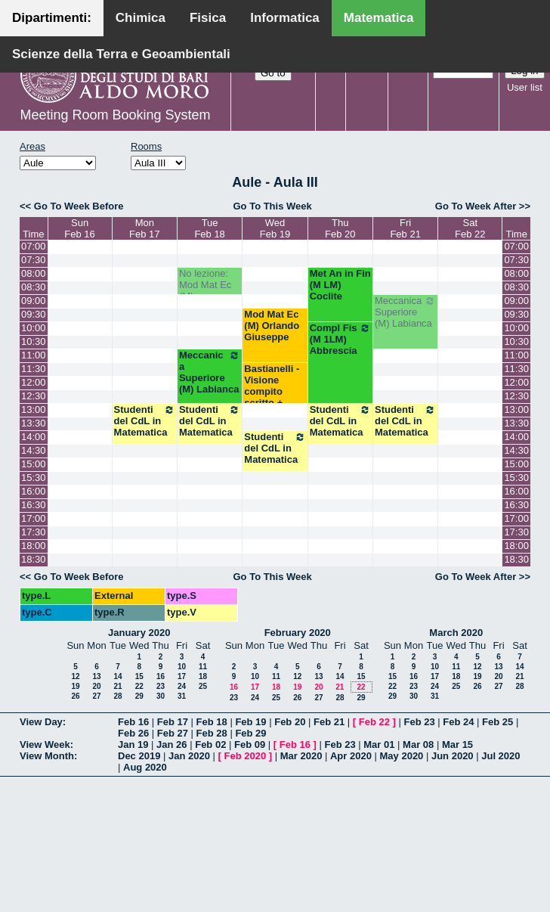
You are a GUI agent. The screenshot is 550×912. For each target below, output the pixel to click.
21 (117, 686)
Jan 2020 (189, 756)
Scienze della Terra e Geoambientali (121, 54)
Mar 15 (457, 744)
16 (160, 676)
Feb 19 (250, 721)
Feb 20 (289, 721)
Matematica (379, 18)
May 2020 (402, 756)
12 (75, 676)
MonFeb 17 (144, 228)
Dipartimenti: (51, 18)
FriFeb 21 (405, 228)
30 (160, 696)
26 (75, 696)
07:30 (33, 259)
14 (117, 676)
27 (96, 696)
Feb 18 (211, 721)
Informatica (285, 18)
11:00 (33, 355)
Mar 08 (418, 744)
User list (524, 87)
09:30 (33, 314)
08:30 (33, 287)
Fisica (208, 18)
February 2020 (297, 632)
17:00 (33, 518)
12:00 (33, 382)
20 (96, 686)
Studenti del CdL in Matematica (144, 421)
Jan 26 (171, 744)
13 (96, 676)
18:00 (33, 545)
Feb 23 (418, 721)
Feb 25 (497, 721)
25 (203, 686)
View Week (45, 744)
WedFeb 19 (275, 228)
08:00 (33, 273)
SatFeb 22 (470, 228)
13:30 (33, 423)
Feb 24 (458, 721)
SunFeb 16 (79, 228)
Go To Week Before (79, 206)
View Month (47, 756)
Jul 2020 (500, 756)
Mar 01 (378, 744)
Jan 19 (133, 744)
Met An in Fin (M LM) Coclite (340, 285)
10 (182, 666)
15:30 (33, 477)
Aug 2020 (145, 767)
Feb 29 (250, 733)
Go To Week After (475, 206)
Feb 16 (133, 721)
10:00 (33, 327)
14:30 (33, 450)
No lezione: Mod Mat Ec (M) (205, 285)
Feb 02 (210, 744)
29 (139, 696)
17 (182, 676)
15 (139, 676)
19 (75, 686)
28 (117, 696)
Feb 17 (172, 721)
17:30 (33, 532)
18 (203, 676)
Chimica (140, 18)
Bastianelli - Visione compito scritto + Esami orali (271, 391)
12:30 (33, 396)
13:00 (33, 409)
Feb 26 (133, 733)
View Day (41, 721)
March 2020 (456, 632)
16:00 (33, 491)
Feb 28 (211, 733)
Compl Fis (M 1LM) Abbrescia (340, 339)
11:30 (33, 368)
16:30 (33, 504)
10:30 (33, 341)
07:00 (33, 246)
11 (203, 666)
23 (160, 686)
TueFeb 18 (209, 228)
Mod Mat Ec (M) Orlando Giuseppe (271, 326)
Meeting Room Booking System (115, 115)
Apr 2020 (351, 756)
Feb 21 (329, 721)
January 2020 (139, 632)
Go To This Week (272, 206)
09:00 (33, 300)
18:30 (33, 559)
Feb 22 (374, 721)
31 (182, 696)
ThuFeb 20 (340, 228)
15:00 (33, 464)
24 (182, 686)
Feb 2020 (245, 756)
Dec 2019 (139, 756)
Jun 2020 (452, 756)
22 (139, 686)
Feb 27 (172, 733)
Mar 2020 (301, 756)
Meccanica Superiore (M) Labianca (405, 312)
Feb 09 (249, 744)
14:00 (33, 436)
